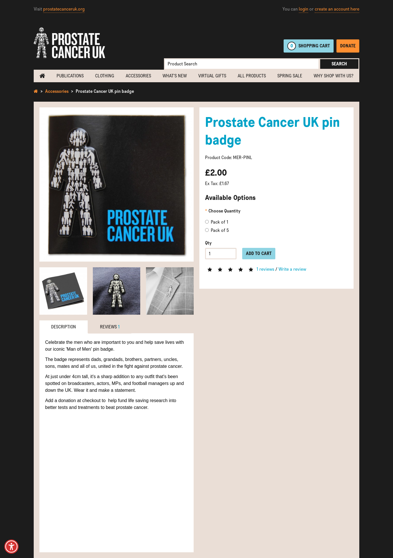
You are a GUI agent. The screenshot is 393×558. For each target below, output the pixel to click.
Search (339, 64)
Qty (208, 243)
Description (63, 327)
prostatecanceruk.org (64, 9)
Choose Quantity (224, 211)
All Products (252, 76)
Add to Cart (259, 253)
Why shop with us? (333, 76)
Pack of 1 (216, 222)
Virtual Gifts (212, 76)
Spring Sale (289, 76)
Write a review (292, 269)
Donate (348, 46)
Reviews (110, 327)
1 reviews (265, 269)
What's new (175, 76)
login (303, 9)
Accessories (138, 76)
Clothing (104, 76)
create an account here (337, 9)
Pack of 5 (217, 230)
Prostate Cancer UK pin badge (105, 91)
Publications (70, 76)
